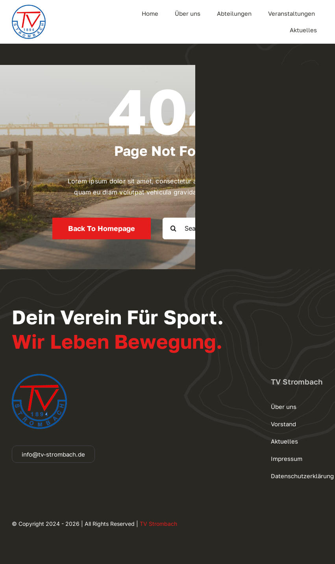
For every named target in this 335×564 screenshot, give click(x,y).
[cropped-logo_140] (29, 8)
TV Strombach (158, 523)
